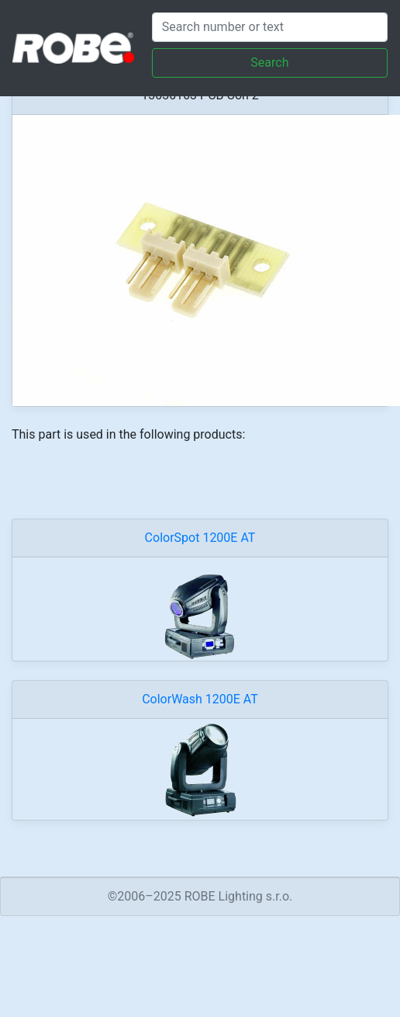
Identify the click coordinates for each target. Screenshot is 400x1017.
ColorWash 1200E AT (200, 699)
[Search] (270, 27)
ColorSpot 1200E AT (200, 537)
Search (269, 62)
